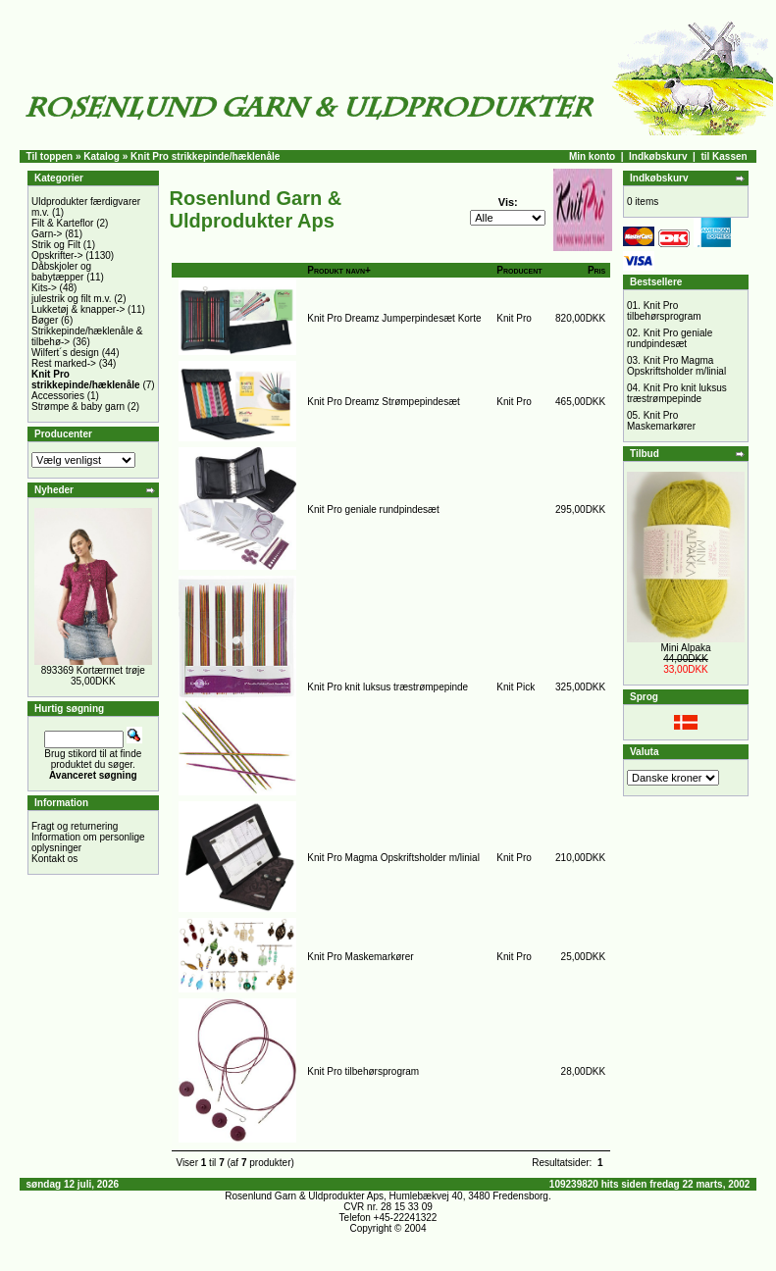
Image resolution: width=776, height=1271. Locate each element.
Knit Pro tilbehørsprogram (363, 1071)
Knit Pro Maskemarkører (360, 956)
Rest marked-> (63, 363)
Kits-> (44, 287)
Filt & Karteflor (62, 223)
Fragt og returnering (74, 826)
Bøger (44, 320)
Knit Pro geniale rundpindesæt (373, 509)
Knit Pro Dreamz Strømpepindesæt (383, 401)
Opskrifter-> (57, 255)
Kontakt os (54, 858)
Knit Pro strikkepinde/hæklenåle (205, 156)
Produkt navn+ (339, 270)
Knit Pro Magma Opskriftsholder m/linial (393, 857)
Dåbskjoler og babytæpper (61, 271)
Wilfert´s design (65, 352)
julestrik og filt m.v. (71, 298)
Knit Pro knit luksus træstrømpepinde (387, 687)
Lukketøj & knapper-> (78, 309)
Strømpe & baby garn (78, 406)
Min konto (592, 156)
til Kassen (723, 156)
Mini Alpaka (685, 647)
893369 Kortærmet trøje (93, 670)
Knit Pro (514, 318)
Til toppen (50, 156)
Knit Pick (515, 687)
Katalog (101, 156)
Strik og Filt (55, 244)
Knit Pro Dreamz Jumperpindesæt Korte (394, 318)
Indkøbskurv (658, 156)
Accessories (57, 395)
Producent (519, 270)
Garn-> (46, 234)
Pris (596, 270)
